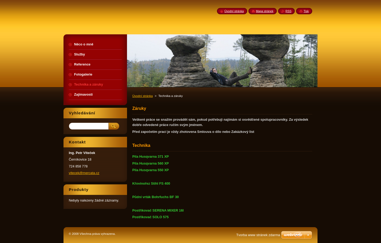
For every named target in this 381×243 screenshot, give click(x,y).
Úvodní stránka (142, 95)
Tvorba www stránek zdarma (258, 235)
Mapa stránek (264, 11)
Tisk (306, 11)
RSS (288, 11)
